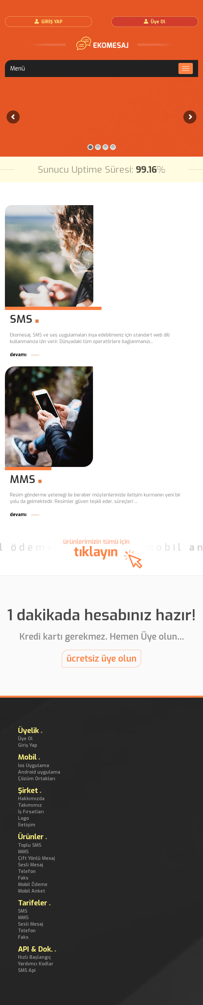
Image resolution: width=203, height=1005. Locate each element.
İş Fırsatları (31, 812)
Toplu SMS (29, 845)
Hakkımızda (31, 799)
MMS (23, 852)
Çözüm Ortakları (36, 779)
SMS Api (27, 970)
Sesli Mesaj (30, 865)
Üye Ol (158, 22)
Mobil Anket (31, 891)
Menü (17, 68)
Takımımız (30, 805)
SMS (22, 911)
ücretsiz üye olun (101, 659)
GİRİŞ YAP (52, 22)
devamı (24, 355)
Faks (23, 878)
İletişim (26, 825)
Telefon (27, 871)
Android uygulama (39, 772)
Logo (23, 818)
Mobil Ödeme (32, 884)
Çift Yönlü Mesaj (36, 858)
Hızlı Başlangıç (34, 957)
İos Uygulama (33, 766)
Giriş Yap (27, 745)
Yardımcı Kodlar (35, 964)
